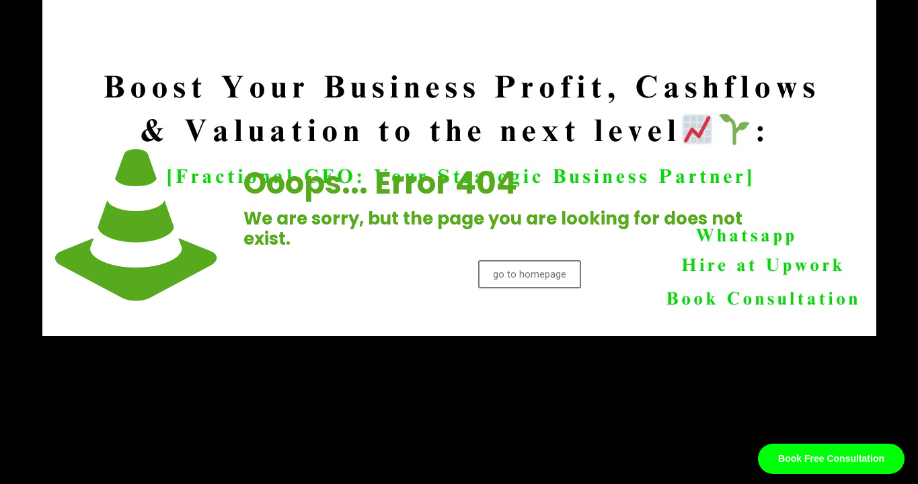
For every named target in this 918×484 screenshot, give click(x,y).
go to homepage (529, 274)
